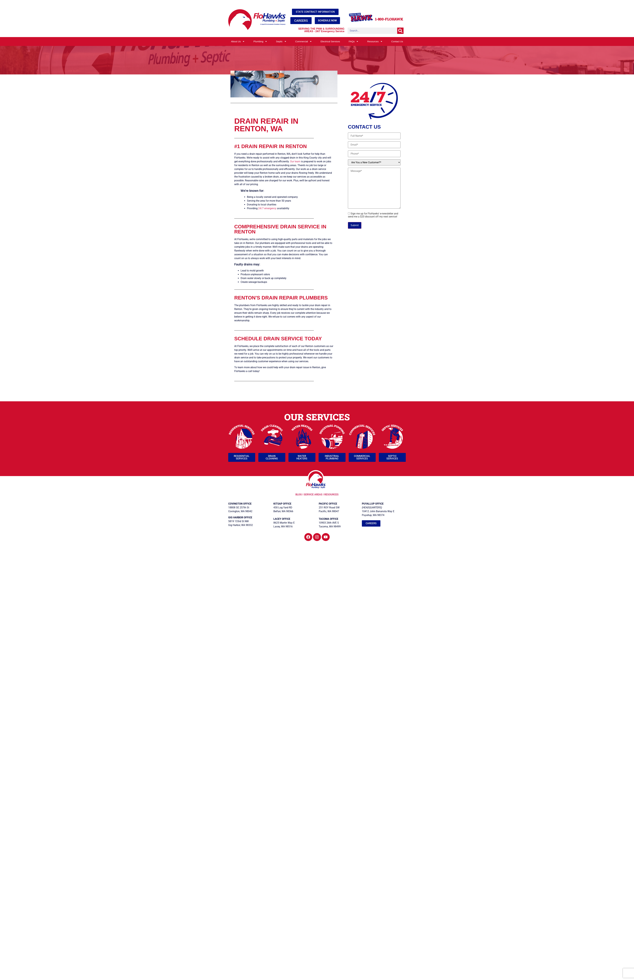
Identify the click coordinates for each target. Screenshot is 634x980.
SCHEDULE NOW (327, 20)
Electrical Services (330, 41)
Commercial (303, 41)
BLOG (298, 494)
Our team (295, 161)
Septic (281, 41)
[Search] (400, 31)
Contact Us (397, 41)
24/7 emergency (267, 208)
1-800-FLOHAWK (389, 19)
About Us (238, 41)
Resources (375, 41)
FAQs (354, 41)
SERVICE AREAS (313, 494)
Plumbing (260, 41)
